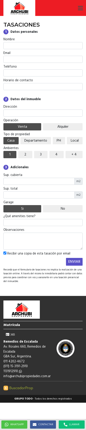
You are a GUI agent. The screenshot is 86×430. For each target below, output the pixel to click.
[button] (80, 8)
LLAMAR (71, 424)
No (63, 209)
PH (59, 141)
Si (22, 209)
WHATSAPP (14, 424)
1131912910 (12, 371)
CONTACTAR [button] (43, 424)
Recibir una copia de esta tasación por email (36, 253)
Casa (11, 141)
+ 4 (74, 155)
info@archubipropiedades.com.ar (27, 376)
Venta (22, 127)
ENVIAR (74, 262)
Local (75, 141)
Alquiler (62, 127)
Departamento (35, 141)
